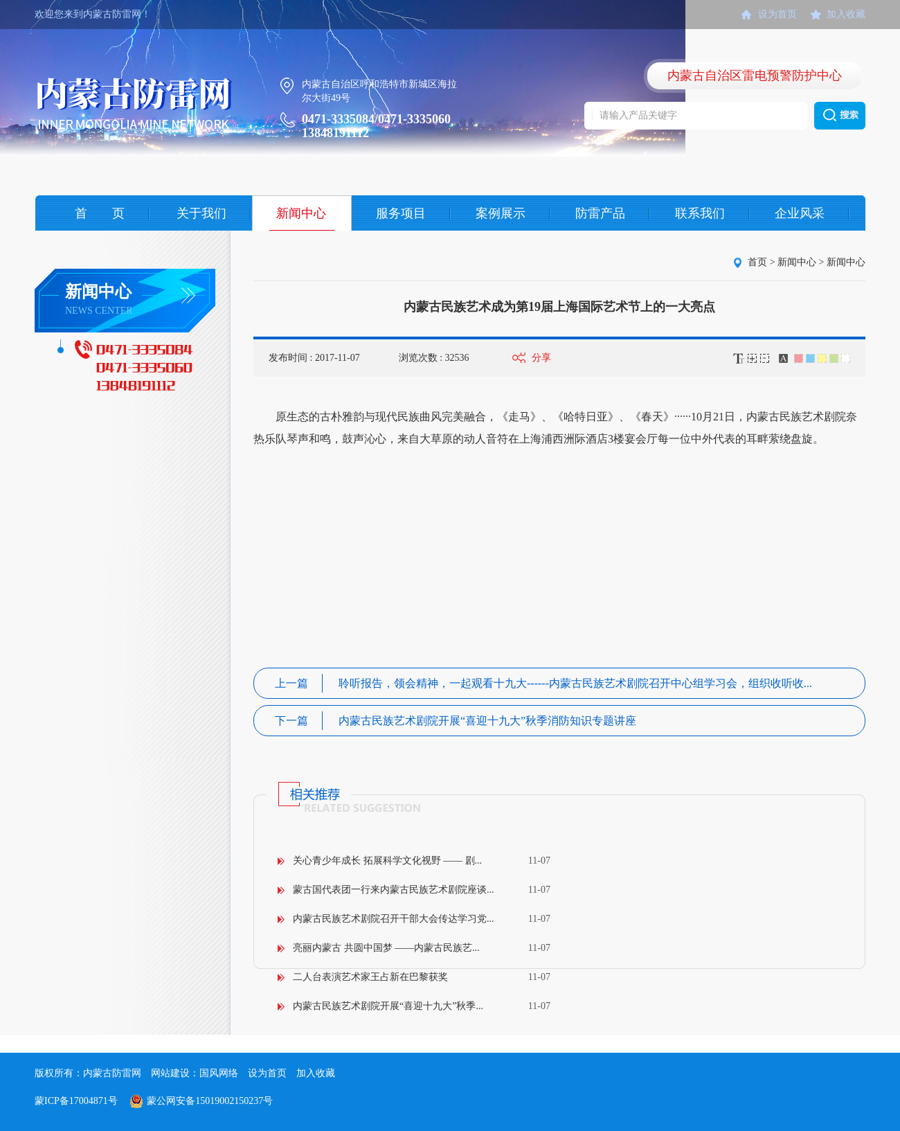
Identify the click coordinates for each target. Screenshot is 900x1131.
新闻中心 (301, 213)
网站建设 (170, 1073)
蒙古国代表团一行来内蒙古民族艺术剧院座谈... (393, 889)
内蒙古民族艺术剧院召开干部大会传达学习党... (393, 919)
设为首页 (777, 14)
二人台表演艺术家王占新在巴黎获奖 (370, 977)
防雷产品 (600, 213)
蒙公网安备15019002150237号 (210, 1101)
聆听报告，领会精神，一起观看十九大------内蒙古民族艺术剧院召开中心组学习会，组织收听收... (543, 683)
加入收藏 (846, 14)
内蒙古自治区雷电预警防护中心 (754, 75)
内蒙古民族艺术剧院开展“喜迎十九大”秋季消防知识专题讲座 (455, 721)
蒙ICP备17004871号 (76, 1101)
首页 (757, 262)
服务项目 (401, 213)
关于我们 (201, 213)
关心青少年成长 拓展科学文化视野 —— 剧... (387, 860)
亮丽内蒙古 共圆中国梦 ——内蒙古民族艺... (386, 948)
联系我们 (700, 213)
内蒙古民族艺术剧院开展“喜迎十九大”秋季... (388, 1006)
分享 (541, 358)
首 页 (100, 213)
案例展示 (500, 213)
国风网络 (218, 1073)
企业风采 (800, 213)
